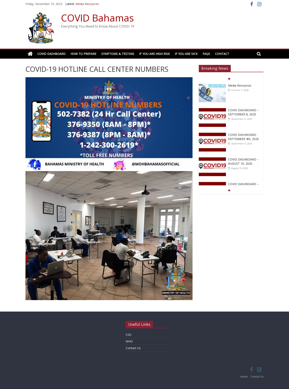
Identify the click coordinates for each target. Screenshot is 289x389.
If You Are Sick (186, 54)
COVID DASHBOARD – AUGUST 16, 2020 (243, 161)
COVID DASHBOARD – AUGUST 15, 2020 (243, 186)
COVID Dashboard (51, 54)
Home (244, 376)
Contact (222, 54)
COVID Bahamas (97, 17)
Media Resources (87, 4)
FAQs (206, 54)
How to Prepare (83, 54)
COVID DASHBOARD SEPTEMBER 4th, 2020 (243, 137)
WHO (129, 341)
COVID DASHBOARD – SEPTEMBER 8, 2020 (243, 112)
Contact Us (133, 348)
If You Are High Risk (154, 54)
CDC (129, 335)
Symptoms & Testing (117, 54)
